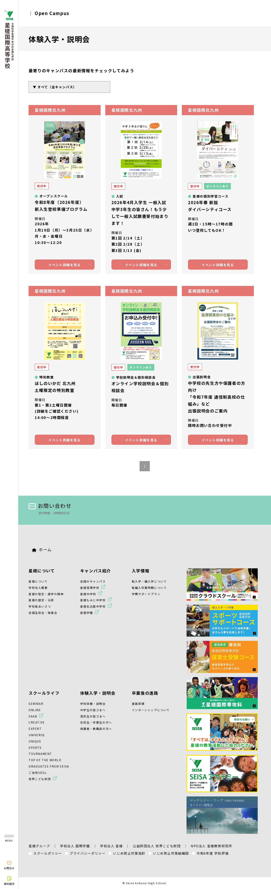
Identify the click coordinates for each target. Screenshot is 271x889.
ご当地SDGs (38, 773)
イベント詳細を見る (64, 264)
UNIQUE (35, 741)
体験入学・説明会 (98, 693)
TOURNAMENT (40, 754)
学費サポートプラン (146, 594)
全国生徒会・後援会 (43, 613)
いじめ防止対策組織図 (171, 853)
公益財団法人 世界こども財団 (157, 845)
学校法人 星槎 (111, 845)
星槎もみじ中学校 (93, 600)
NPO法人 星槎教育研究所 (211, 845)
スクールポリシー (47, 853)
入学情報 (140, 571)
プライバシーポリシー (88, 853)
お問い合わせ (50, 505)
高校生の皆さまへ (93, 716)
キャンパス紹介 (95, 571)
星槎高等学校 (89, 588)
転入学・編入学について (149, 581)
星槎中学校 (88, 594)
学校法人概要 (38, 588)
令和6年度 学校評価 (213, 853)
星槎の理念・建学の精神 (46, 594)
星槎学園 (86, 613)
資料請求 (9, 880)
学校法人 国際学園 (75, 845)
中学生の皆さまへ (93, 710)
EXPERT (35, 729)
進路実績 (138, 704)
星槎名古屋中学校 (93, 606)
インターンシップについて (151, 710)
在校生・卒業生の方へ (96, 722)
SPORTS (35, 748)
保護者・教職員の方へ (96, 729)
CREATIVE (37, 722)
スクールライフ (44, 693)
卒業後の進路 (145, 693)
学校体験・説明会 (93, 704)
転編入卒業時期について (149, 588)
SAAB (33, 716)
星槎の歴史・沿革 (41, 600)
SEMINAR (36, 704)
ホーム (42, 549)
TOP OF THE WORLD (45, 760)
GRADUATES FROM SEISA (49, 766)
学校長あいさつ (40, 606)
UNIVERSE (37, 735)
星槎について (42, 571)
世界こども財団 (40, 779)
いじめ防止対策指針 (129, 853)
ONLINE (35, 710)
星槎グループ (39, 845)
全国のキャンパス (93, 581)
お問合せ (9, 865)
